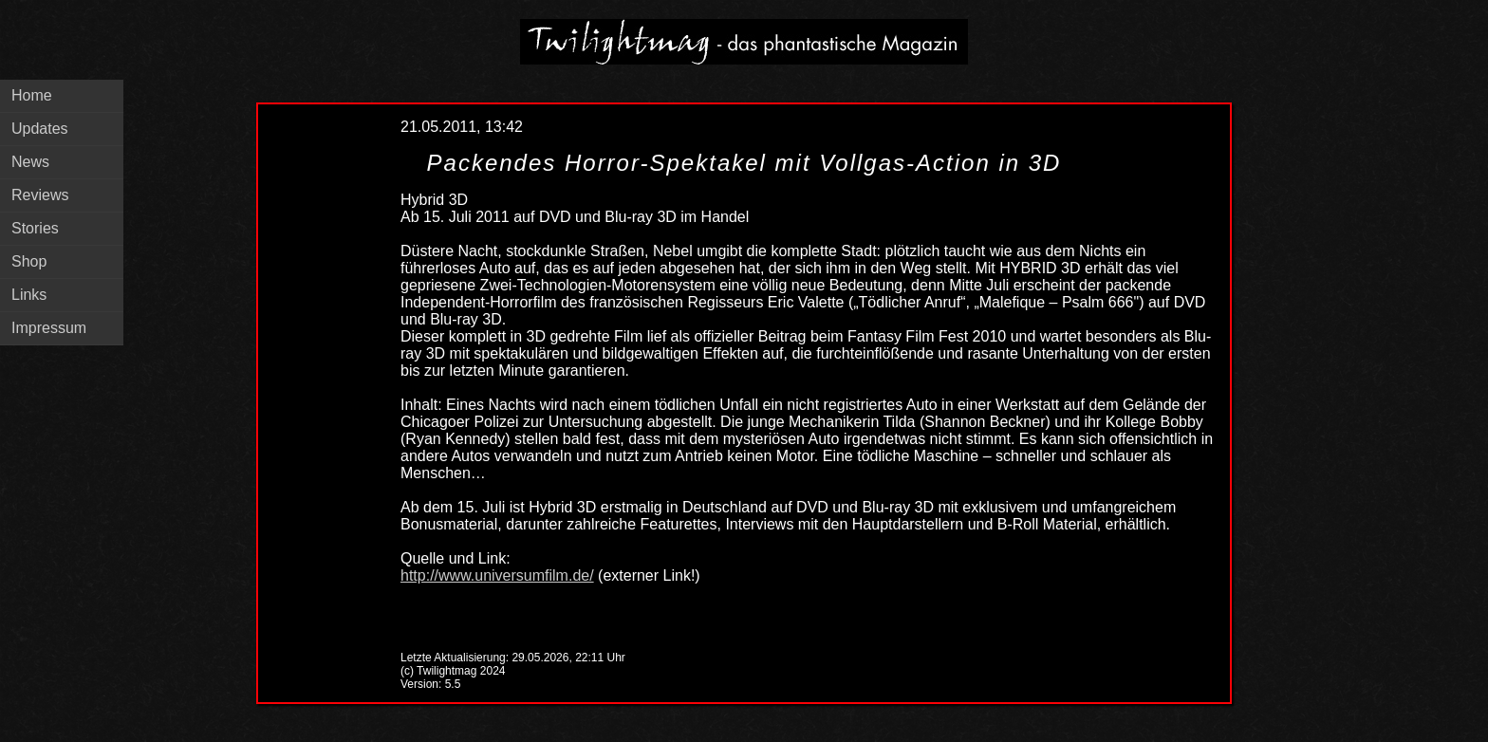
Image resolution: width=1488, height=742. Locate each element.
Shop (28, 261)
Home (31, 95)
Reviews (39, 195)
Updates (39, 129)
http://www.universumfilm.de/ (497, 575)
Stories (35, 228)
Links (28, 295)
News (30, 162)
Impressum (48, 328)
